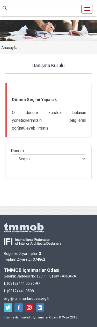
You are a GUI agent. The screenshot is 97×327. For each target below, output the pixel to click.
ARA (7, 8)
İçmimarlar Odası (49, 9)
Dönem (17, 150)
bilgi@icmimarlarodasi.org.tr (27, 298)
